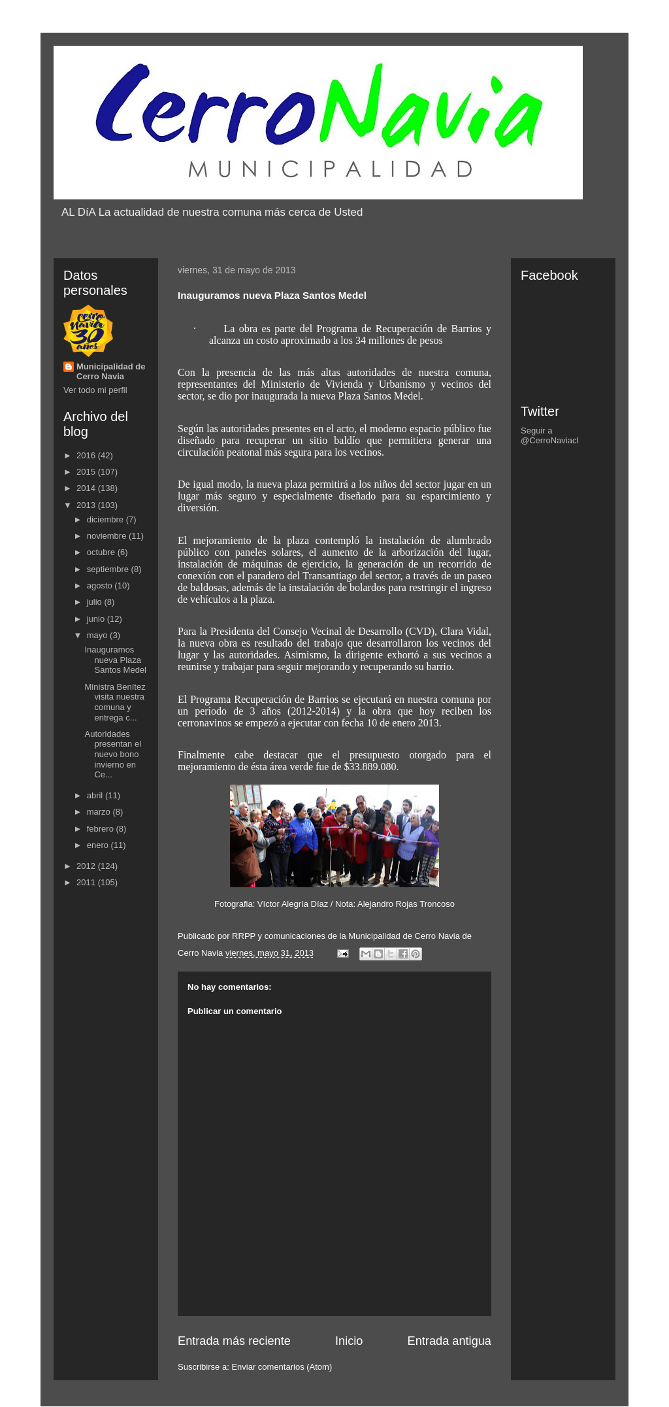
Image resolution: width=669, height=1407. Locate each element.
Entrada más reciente (234, 1341)
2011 (87, 882)
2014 (87, 488)
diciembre (106, 519)
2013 (87, 505)
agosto (101, 585)
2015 (87, 472)
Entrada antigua (449, 1341)
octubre (102, 552)
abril (96, 795)
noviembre (108, 536)
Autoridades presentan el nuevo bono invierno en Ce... (112, 754)
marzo (100, 812)
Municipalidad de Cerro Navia (110, 371)
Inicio (349, 1341)
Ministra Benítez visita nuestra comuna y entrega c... (114, 702)
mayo (98, 635)
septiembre (109, 569)
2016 (87, 455)
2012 (87, 866)
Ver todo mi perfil (95, 390)
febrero (101, 829)
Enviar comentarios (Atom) (281, 1367)
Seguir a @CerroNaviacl (549, 435)
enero (99, 845)
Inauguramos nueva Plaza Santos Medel (115, 660)
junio (97, 619)
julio (96, 602)
